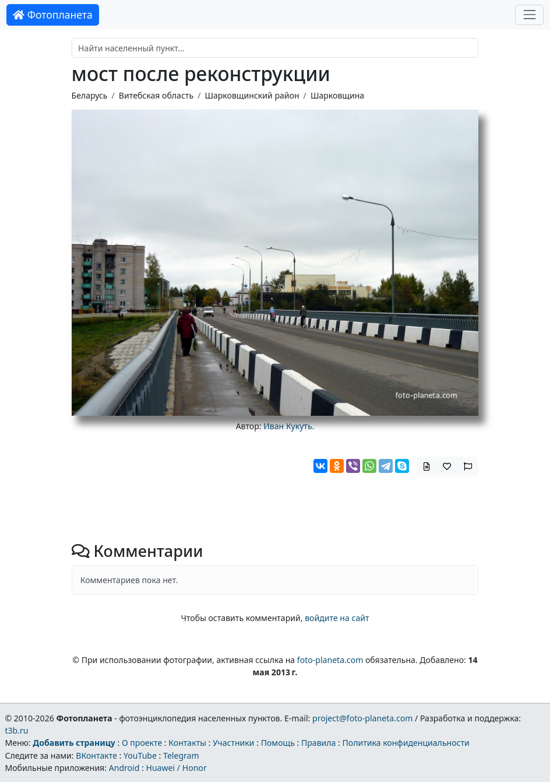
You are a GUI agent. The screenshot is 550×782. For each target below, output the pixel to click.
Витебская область (156, 95)
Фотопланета (53, 15)
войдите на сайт (337, 617)
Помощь (278, 742)
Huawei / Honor (176, 767)
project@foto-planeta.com (362, 718)
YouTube (140, 755)
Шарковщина (337, 95)
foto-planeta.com (330, 659)
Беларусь (90, 95)
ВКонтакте (96, 755)
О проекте (142, 742)
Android (124, 767)
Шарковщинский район (252, 95)
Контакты (187, 742)
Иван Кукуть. (288, 426)
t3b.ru (16, 730)
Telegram (181, 755)
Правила (318, 742)
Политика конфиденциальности (406, 742)
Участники (234, 742)
